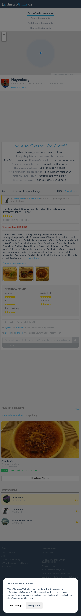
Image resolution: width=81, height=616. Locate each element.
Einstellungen (16, 605)
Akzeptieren (34, 605)
